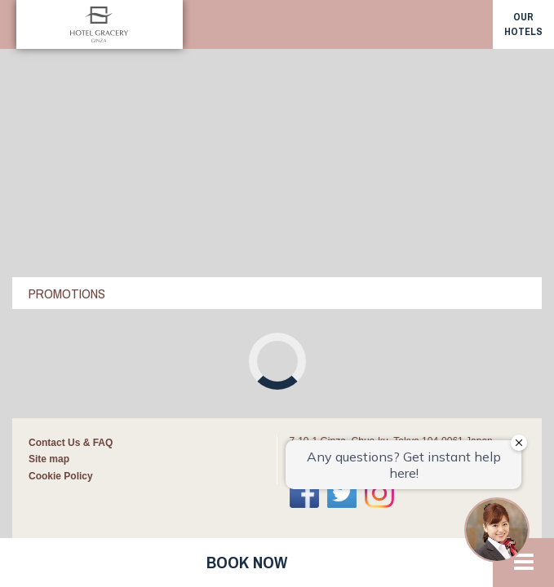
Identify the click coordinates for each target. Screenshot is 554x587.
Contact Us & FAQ (71, 239)
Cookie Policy (61, 273)
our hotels (523, 24)
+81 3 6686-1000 (338, 260)
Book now (246, 562)
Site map (49, 256)
